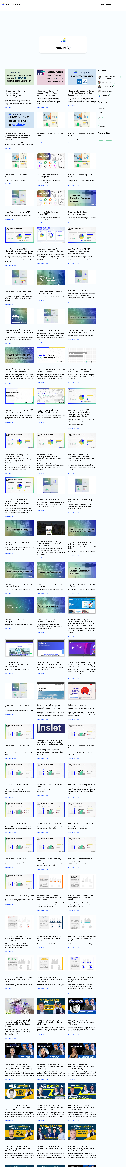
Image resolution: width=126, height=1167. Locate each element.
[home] (11, 4)
